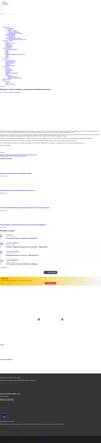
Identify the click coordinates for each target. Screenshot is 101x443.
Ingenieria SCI (17, 438)
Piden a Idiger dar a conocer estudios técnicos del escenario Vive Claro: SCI (17, 190)
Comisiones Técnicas (10, 43)
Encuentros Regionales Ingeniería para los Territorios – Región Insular (27, 247)
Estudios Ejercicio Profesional (15, 77)
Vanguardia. (7, 145)
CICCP (7, 55)
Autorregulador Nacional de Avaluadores (17, 39)
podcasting (8, 71)
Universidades (9, 46)
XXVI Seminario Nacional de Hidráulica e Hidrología (21, 264)
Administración (11, 37)
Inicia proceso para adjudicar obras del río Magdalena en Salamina (16, 173)
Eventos (4, 80)
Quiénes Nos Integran (7, 40)
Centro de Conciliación (11, 61)
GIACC (7, 58)
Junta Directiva (11, 35)
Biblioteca (8, 64)
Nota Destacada (9, 70)
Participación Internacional (11, 49)
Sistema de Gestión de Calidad (15, 33)
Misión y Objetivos (12, 30)
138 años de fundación (43, 438)
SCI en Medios (9, 69)
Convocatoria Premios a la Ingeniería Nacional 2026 (21, 238)
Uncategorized (17, 92)
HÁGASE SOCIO (7, 79)
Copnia (7, 50)
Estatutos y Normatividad (14, 32)
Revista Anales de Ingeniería (12, 72)
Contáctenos (5, 4)
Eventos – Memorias (10, 84)
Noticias (7, 68)
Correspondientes (9, 45)
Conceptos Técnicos (10, 60)
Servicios (5, 59)
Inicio (4, 1)
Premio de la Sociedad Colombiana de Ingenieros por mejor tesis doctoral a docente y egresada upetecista (24, 207)
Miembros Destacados (10, 34)
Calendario (8, 81)
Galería (7, 74)
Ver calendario (3, 267)
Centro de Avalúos (10, 63)
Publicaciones (9, 75)
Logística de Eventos (10, 65)
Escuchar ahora (50, 283)
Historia (10, 29)
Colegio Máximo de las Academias (13, 38)
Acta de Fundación (10, 28)
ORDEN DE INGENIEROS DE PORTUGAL (16, 54)
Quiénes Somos (6, 27)
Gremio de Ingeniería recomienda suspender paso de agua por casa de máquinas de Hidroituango (23, 224)
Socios (7, 41)
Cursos (7, 82)
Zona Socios (5, 3)
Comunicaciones (6, 66)
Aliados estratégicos (7, 48)
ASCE (7, 53)
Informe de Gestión (12, 76)
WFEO (7, 56)
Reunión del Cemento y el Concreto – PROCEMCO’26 (22, 255)
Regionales (8, 44)
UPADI (7, 51)
